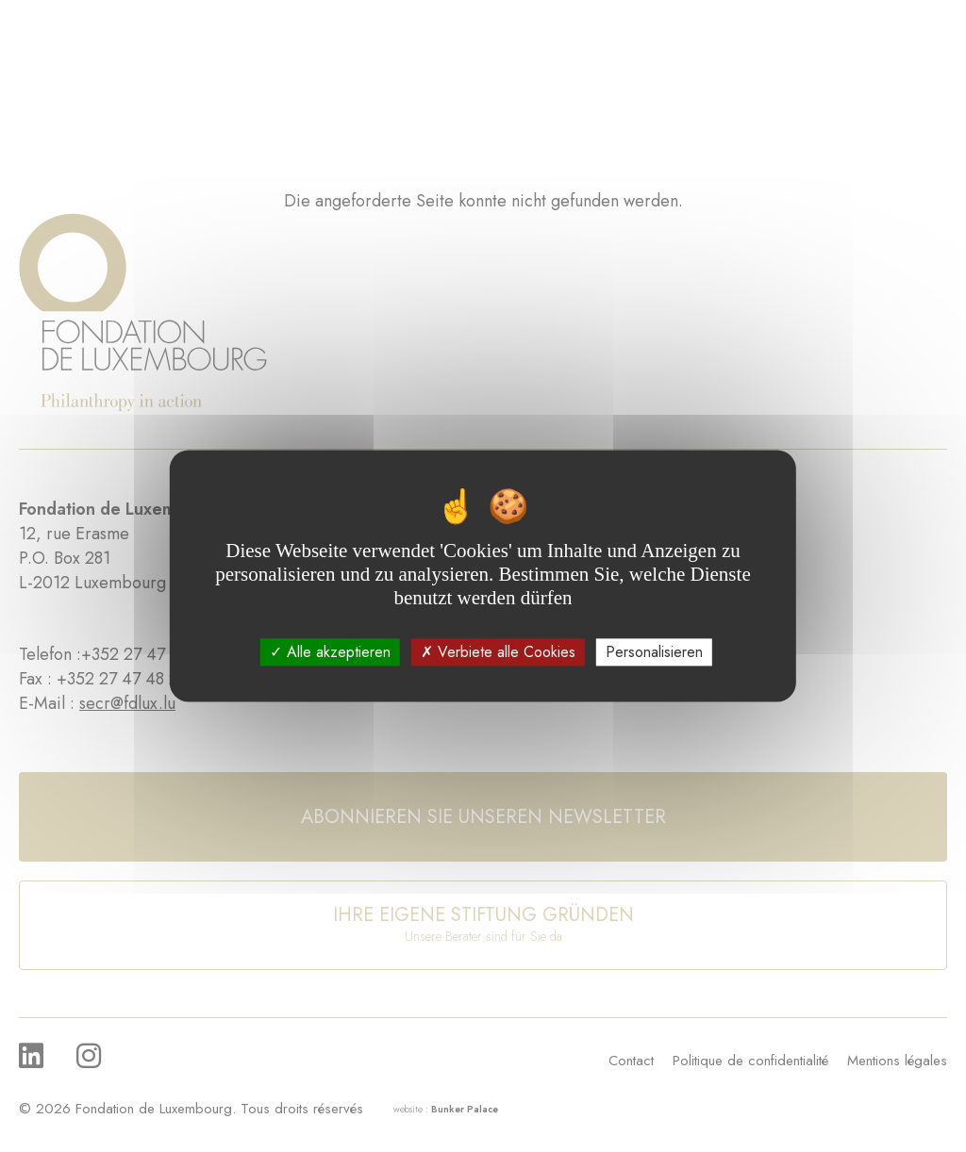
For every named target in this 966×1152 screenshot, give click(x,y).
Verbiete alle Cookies (498, 652)
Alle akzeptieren (330, 652)
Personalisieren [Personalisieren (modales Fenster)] (654, 652)
